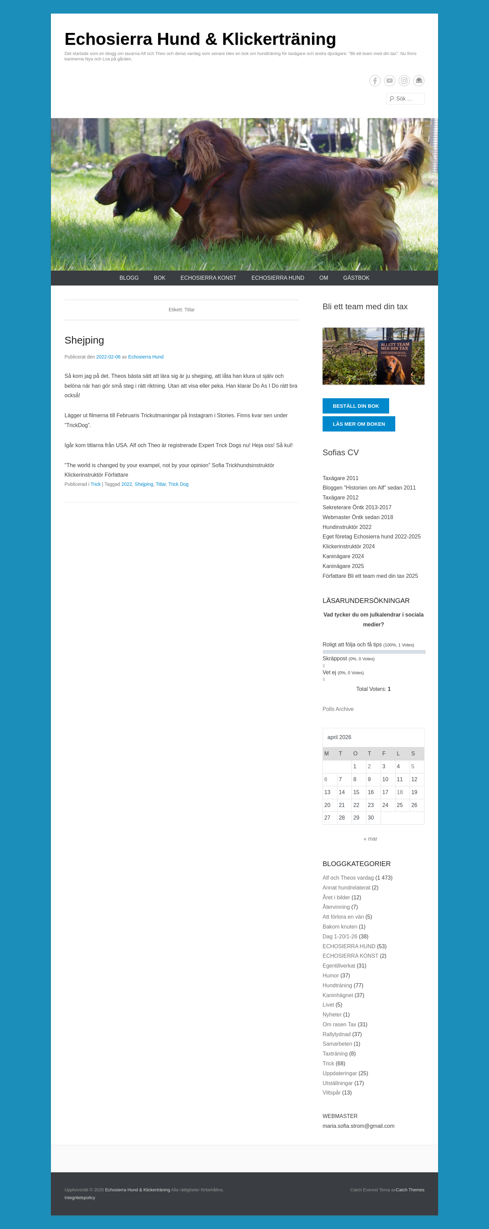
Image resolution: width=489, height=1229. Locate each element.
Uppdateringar (340, 1073)
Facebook (375, 80)
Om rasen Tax (339, 1024)
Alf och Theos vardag (348, 878)
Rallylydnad (337, 1034)
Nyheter (332, 1014)
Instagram (404, 80)
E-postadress (418, 80)
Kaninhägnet (338, 995)
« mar (371, 839)
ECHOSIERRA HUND (277, 278)
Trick (96, 484)
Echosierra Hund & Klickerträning (200, 39)
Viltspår (332, 1093)
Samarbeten (337, 1044)
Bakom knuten (340, 927)
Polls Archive (338, 709)
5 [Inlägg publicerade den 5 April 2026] (412, 766)
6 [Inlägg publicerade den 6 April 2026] (325, 779)
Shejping (84, 340)
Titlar (161, 484)
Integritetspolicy (80, 1197)
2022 (127, 484)
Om (323, 278)
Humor (331, 975)
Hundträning (337, 985)
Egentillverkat (339, 966)
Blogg (129, 278)
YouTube (389, 80)
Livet (328, 1005)
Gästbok (356, 278)
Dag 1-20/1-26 (340, 936)
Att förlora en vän (343, 917)
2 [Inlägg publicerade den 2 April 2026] (369, 766)
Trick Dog (178, 484)
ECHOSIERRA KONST (208, 278)
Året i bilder (336, 897)
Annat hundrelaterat (346, 888)
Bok (159, 278)
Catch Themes (410, 1189)
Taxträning (335, 1054)
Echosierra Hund (146, 357)
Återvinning (336, 907)
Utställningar (338, 1083)
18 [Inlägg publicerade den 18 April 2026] (400, 792)
